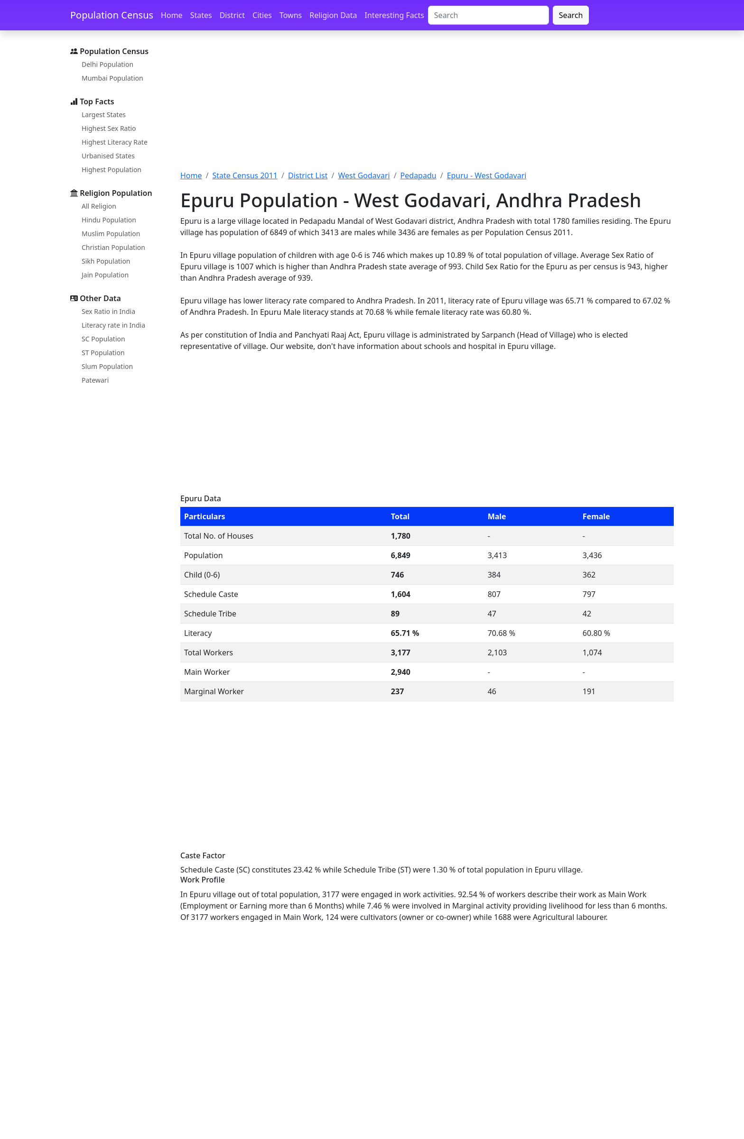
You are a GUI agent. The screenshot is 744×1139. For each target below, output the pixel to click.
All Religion (99, 206)
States (201, 15)
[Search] (488, 15)
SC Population (103, 338)
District (232, 15)
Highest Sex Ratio (109, 128)
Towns (290, 15)
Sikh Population (106, 261)
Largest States (104, 114)
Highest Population (111, 169)
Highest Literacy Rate (115, 142)
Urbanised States (108, 155)
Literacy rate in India (113, 325)
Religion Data (333, 15)
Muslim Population (111, 233)
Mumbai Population (112, 78)
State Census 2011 (245, 175)
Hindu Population (109, 219)
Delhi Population (107, 64)
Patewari (95, 380)
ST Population (103, 352)
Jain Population (105, 274)
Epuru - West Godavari (487, 175)
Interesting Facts (394, 15)
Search (571, 15)
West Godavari (364, 175)
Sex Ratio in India (108, 311)
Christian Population (113, 247)
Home (172, 15)
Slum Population (107, 366)
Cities (262, 15)
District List (308, 175)
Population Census (111, 15)
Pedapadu (418, 175)
